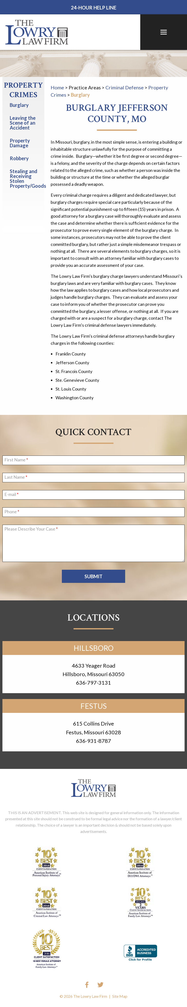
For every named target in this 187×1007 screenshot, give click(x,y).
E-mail (10, 494)
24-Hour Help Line (93, 7)
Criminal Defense (124, 87)
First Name (15, 459)
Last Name (14, 477)
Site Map (119, 996)
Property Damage (20, 143)
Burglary (80, 95)
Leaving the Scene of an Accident (23, 123)
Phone (10, 511)
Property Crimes (23, 90)
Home (57, 87)
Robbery (19, 158)
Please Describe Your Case (29, 529)
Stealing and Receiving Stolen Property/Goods (27, 178)
